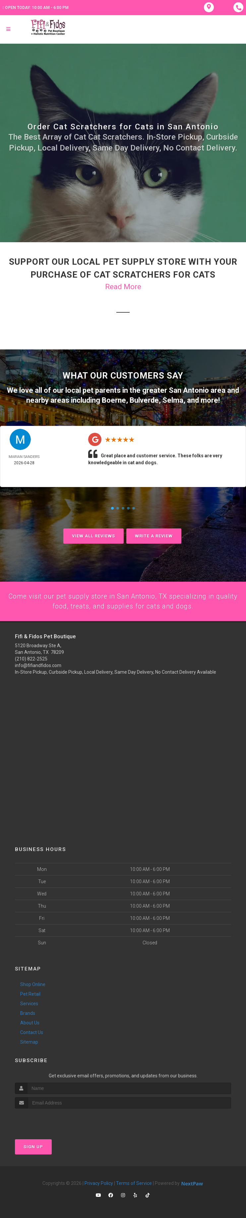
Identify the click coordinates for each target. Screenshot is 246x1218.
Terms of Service (134, 1183)
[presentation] (50, 1121)
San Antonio (189, 390)
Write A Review (154, 534)
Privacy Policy (99, 1183)
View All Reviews (93, 534)
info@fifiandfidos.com (38, 665)
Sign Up (33, 1146)
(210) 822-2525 (31, 658)
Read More (123, 287)
